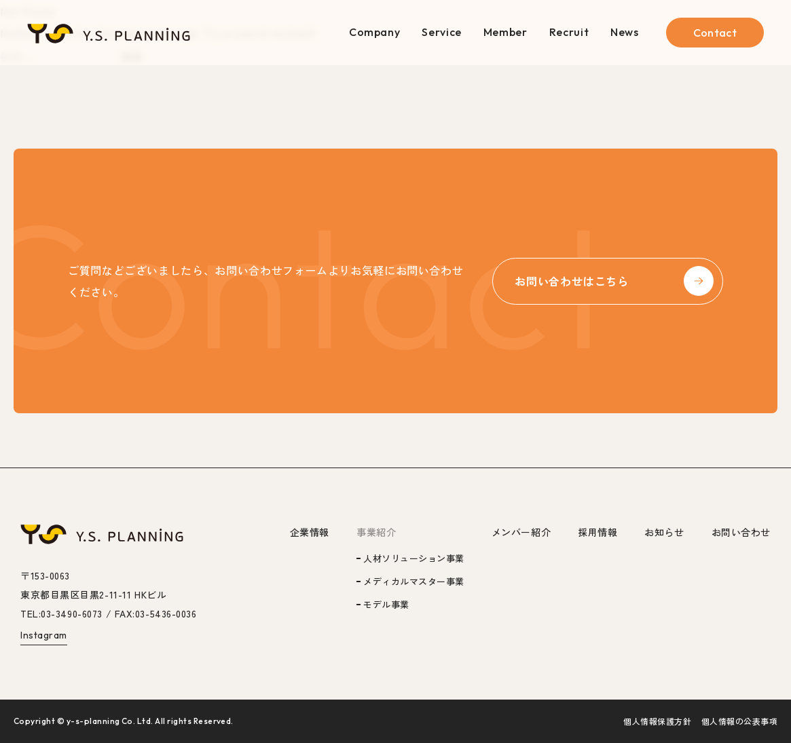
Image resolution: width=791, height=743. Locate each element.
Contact (715, 32)
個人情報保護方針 (657, 721)
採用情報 (597, 532)
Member (505, 32)
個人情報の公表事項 (739, 721)
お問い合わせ (741, 532)
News (624, 32)
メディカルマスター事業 (413, 581)
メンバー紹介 (521, 532)
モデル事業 (386, 604)
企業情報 (309, 532)
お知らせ (664, 532)
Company (374, 32)
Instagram (43, 635)
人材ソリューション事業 (413, 558)
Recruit (569, 32)
